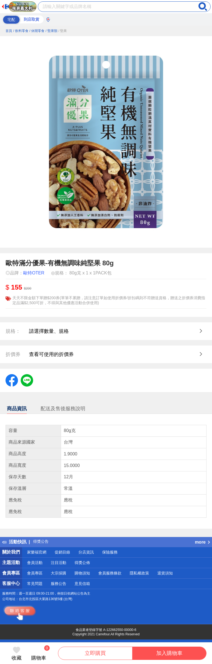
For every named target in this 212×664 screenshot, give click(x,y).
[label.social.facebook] (12, 380)
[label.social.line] (27, 380)
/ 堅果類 (51, 31)
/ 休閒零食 (36, 31)
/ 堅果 (63, 31)
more (202, 542)
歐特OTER (33, 273)
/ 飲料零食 (20, 31)
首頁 (9, 31)
